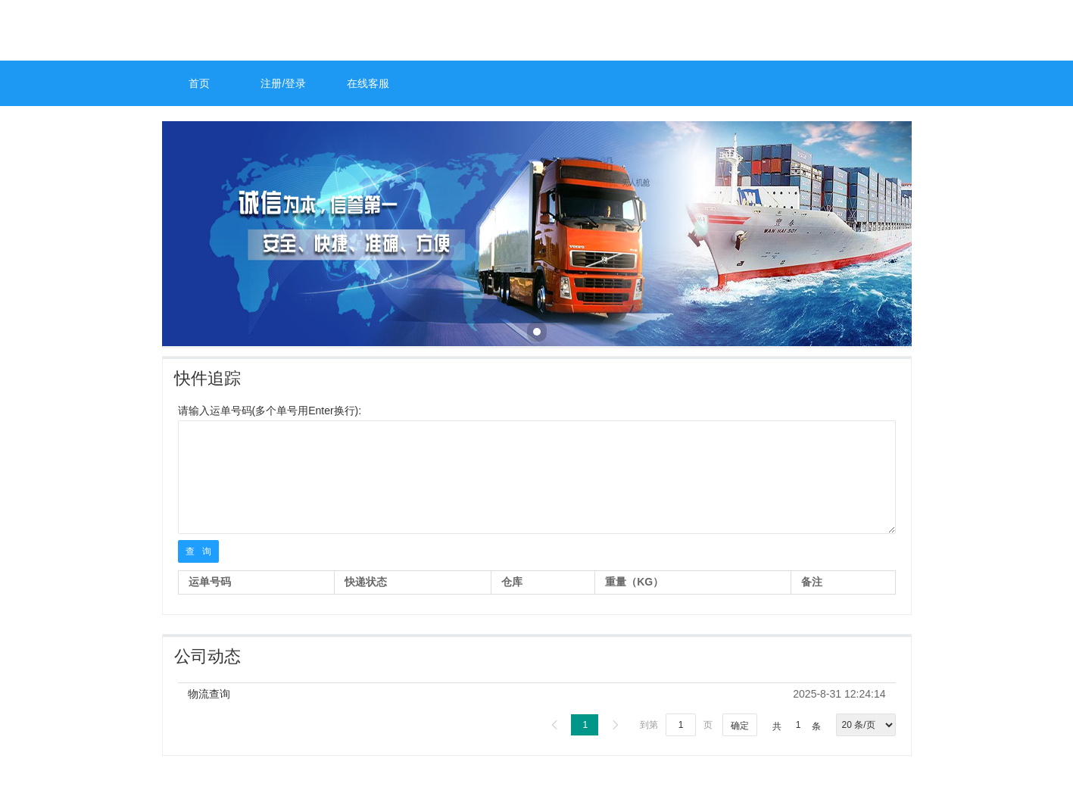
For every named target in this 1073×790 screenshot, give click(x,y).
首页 (199, 83)
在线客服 (368, 83)
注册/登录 (283, 83)
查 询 (198, 551)
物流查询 (209, 694)
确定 (740, 725)
